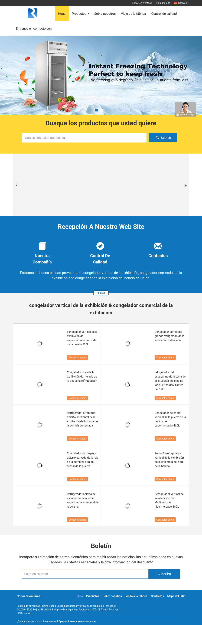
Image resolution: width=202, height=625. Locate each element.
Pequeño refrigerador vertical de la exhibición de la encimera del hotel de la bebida (169, 460)
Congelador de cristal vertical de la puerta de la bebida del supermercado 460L (170, 419)
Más (101, 293)
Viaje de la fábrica (133, 13)
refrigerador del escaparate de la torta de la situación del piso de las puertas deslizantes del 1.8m (170, 381)
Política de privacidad (28, 605)
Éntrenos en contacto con (34, 28)
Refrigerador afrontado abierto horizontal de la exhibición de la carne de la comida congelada (82, 419)
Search (163, 138)
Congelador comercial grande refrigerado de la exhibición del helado (169, 336)
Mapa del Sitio (176, 596)
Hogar (62, 13)
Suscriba (164, 574)
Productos (79, 13)
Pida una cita (163, 3)
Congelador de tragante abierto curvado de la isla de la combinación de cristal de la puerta (82, 460)
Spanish (183, 3)
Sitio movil (24, 613)
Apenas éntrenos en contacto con (77, 621)
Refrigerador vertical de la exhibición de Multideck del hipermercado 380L (169, 500)
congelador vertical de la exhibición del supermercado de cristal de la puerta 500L (82, 338)
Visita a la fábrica (136, 596)
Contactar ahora (77, 357)
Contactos (157, 596)
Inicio (79, 596)
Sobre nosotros (105, 13)
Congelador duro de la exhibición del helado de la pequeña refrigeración (82, 376)
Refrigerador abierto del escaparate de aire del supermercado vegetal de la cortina (83, 500)
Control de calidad (164, 13)
